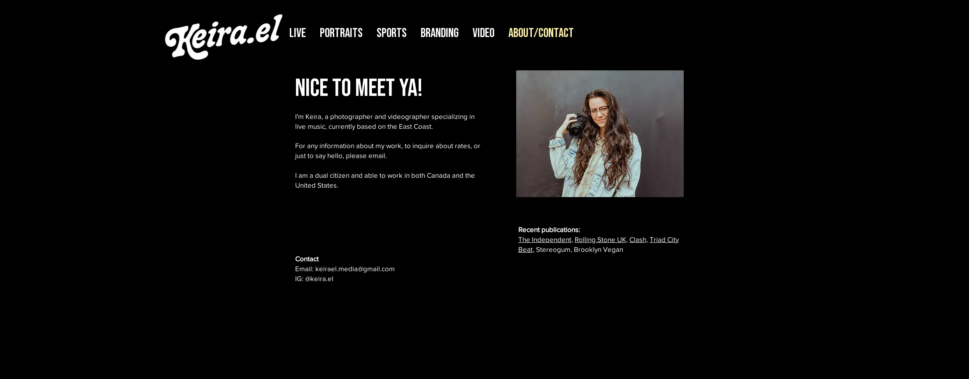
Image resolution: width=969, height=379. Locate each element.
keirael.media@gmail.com (355, 268)
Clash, (638, 239)
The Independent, (545, 239)
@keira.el (319, 278)
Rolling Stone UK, (601, 239)
